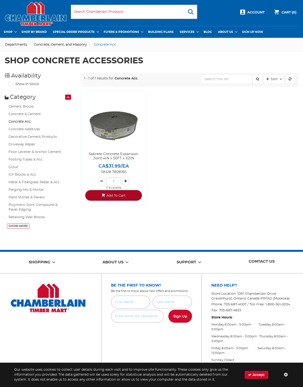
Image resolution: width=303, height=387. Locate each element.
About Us (225, 31)
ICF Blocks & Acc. (23, 174)
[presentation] (68, 97)
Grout (13, 167)
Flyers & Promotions (121, 31)
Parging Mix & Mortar (26, 189)
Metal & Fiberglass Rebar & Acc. (34, 182)
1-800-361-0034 (277, 304)
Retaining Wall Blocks (27, 217)
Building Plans (161, 31)
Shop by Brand (34, 31)
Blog (208, 31)
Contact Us (262, 261)
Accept (256, 375)
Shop (8, 31)
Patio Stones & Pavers (27, 197)
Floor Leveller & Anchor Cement (35, 152)
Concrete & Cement (25, 114)
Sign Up (180, 316)
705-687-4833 (230, 310)
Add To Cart (116, 195)
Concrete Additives (24, 129)
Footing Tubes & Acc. (26, 159)
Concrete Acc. (20, 121)
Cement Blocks (21, 106)
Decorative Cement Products (33, 137)
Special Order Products (74, 31)
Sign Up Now (252, 31)
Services (187, 31)
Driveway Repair (22, 144)
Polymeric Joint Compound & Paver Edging (33, 207)
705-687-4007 (235, 304)
